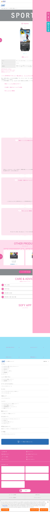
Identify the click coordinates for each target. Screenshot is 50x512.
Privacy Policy (4, 506)
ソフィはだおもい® (5, 367)
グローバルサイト (31, 459)
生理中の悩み (7, 288)
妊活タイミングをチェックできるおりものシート (10, 428)
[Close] (47, 502)
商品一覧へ (45, 361)
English (36, 5)
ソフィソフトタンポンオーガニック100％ (9, 391)
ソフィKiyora (3, 420)
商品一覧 (5, 451)
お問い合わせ (37, 494)
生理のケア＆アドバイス (32, 454)
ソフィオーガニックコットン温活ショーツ (9, 403)
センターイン (3, 374)
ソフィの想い (5, 456)
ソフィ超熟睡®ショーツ (5, 380)
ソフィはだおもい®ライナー (6, 421)
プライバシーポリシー (37, 497)
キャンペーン (30, 451)
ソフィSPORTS (4, 369)
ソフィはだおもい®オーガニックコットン (9, 366)
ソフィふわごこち (4, 423)
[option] (25, 39)
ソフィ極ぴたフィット (5, 408)
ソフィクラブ (30, 456)
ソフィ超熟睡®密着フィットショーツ (8, 406)
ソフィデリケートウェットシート (7, 434)
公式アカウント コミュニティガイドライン (12, 500)
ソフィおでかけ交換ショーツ (6, 379)
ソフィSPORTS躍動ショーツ (6, 405)
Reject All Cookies (43, 510)
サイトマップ (5, 459)
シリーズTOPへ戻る (25, 271)
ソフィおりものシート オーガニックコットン (9, 418)
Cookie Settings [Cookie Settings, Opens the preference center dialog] (5, 510)
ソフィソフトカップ (5, 398)
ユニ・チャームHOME (12, 494)
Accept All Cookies (34, 510)
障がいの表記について (37, 500)
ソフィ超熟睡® (4, 372)
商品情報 (43, 5)
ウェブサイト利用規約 (12, 497)
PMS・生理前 (7, 284)
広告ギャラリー (6, 454)
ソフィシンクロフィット (5, 386)
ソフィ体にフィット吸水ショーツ (7, 413)
